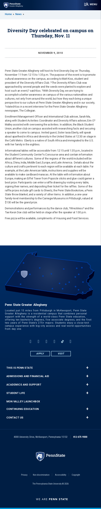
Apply (40, 353)
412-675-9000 (80, 436)
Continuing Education (22, 409)
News (18, 14)
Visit (61, 353)
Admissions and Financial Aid (27, 376)
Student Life (15, 393)
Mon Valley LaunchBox (23, 401)
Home (8, 14)
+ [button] (87, 367)
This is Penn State (19, 367)
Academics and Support (24, 384)
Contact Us (14, 417)
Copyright (76, 475)
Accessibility (60, 475)
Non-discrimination (41, 475)
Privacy (24, 475)
